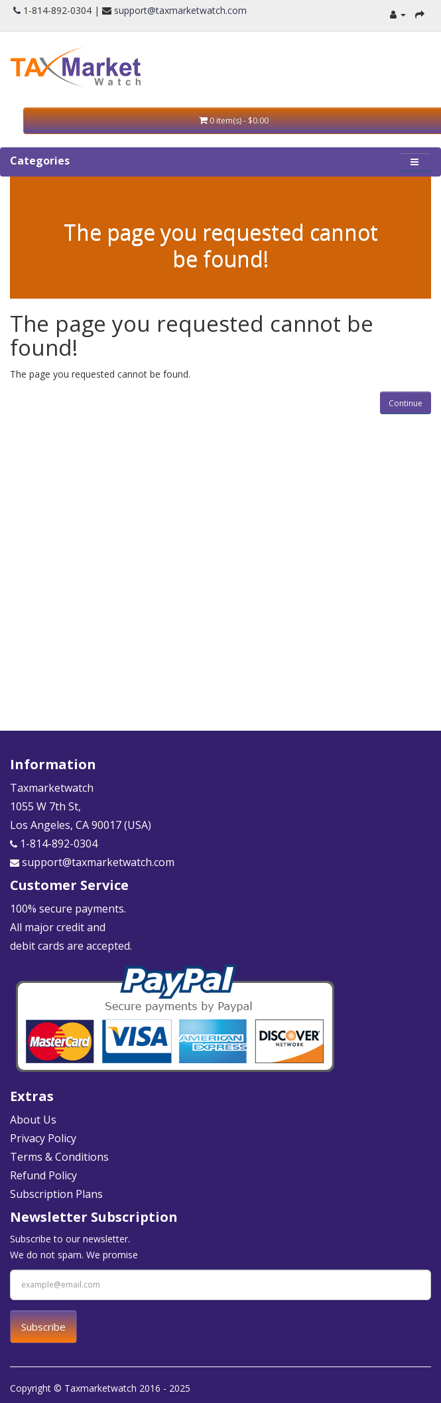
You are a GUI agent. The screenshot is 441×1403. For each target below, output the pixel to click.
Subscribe (43, 1326)
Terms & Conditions (59, 1156)
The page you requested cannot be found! (221, 245)
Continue (405, 403)
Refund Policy (43, 1175)
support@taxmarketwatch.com (180, 10)
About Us (33, 1119)
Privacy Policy (43, 1138)
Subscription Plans (56, 1194)
